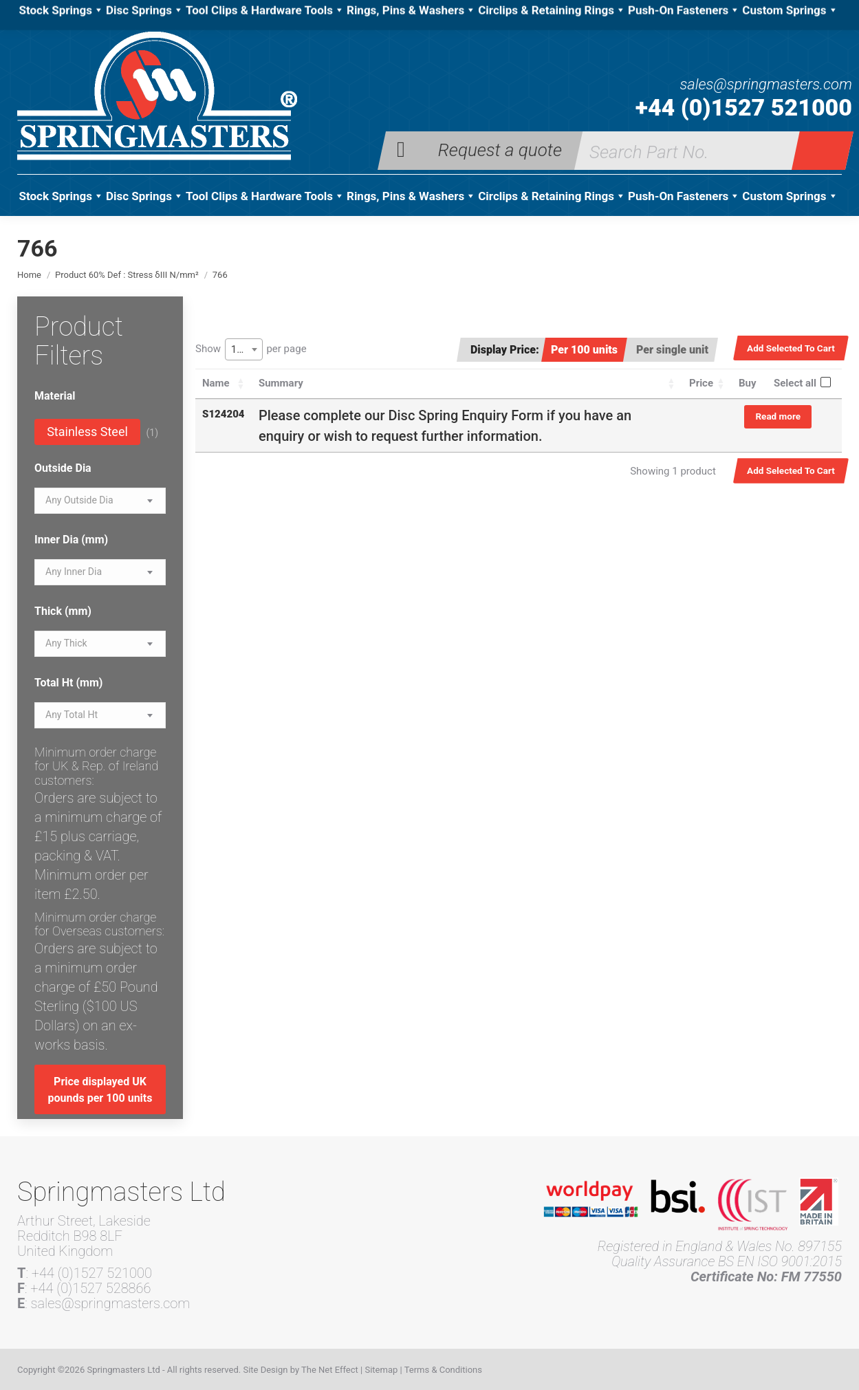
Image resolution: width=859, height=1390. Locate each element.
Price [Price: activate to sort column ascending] (701, 383)
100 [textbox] (239, 349)
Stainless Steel (87, 431)
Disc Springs (145, 196)
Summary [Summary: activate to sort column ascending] (281, 383)
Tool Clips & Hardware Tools (265, 196)
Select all (795, 383)
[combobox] (244, 349)
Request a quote (500, 149)
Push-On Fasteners (684, 196)
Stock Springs (61, 196)
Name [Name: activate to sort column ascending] (216, 383)
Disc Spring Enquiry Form (465, 415)
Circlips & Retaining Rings (552, 196)
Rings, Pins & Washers (411, 196)
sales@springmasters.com (765, 84)
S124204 (223, 414)
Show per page (251, 349)
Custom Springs (790, 196)
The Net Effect (329, 1370)
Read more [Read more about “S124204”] (778, 416)
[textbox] (79, 500)
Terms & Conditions (443, 1370)
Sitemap (381, 1370)
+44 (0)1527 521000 (743, 107)
